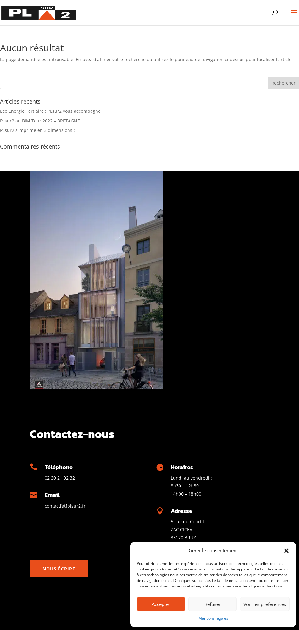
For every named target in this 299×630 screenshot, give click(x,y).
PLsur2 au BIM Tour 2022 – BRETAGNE (40, 121)
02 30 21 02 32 (60, 478)
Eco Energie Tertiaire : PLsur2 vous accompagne (50, 111)
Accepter (161, 604)
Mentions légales (213, 618)
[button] (286, 551)
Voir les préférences (264, 604)
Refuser (212, 604)
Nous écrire (58, 569)
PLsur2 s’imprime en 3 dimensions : (37, 130)
